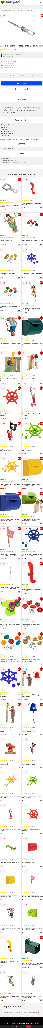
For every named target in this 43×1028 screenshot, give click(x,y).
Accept (28, 1026)
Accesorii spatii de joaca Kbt (24, 10)
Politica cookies (19, 1026)
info (19, 209)
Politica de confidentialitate (25, 1023)
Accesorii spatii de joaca (8, 10)
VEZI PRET (21, 83)
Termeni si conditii (9, 1023)
